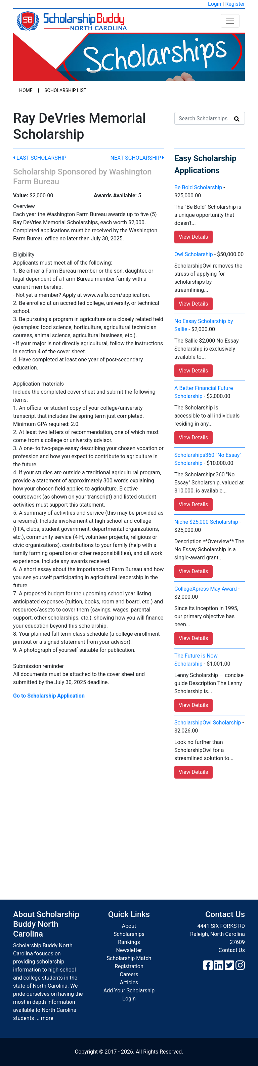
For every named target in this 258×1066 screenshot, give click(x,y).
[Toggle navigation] (230, 21)
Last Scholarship (40, 158)
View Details (193, 237)
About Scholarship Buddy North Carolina (46, 924)
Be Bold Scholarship (198, 187)
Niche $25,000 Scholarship (206, 522)
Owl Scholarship (193, 254)
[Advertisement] (129, 832)
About (129, 926)
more (47, 1018)
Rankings (129, 942)
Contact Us (231, 950)
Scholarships (129, 934)
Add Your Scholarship (129, 990)
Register (235, 4)
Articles (129, 982)
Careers (129, 974)
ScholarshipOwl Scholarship (207, 722)
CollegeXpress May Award (205, 589)
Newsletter (129, 950)
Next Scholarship (137, 158)
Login (214, 4)
